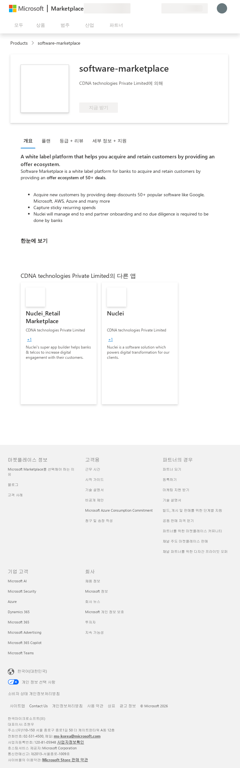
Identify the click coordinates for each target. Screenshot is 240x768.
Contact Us (38, 705)
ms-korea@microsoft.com (77, 735)
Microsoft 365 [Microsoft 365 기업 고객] (18, 622)
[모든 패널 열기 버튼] (17, 25)
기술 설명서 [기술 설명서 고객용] (94, 489)
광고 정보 (128, 705)
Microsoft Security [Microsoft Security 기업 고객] (22, 591)
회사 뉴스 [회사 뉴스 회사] (92, 601)
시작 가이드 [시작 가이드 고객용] (94, 479)
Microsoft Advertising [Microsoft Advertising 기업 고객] (24, 632)
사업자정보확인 (70, 742)
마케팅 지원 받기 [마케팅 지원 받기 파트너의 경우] (176, 489)
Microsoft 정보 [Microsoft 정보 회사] (96, 591)
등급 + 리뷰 (71, 140)
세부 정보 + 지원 (109, 140)
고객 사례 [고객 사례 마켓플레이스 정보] (15, 494)
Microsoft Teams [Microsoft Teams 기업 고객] (21, 652)
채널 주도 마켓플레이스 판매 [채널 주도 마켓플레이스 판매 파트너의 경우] (185, 541)
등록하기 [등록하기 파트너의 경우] (170, 479)
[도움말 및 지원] (140, 8)
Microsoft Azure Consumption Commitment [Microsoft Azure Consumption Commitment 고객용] (119, 510)
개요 (28, 140)
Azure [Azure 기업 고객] (12, 601)
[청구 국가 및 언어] (184, 8)
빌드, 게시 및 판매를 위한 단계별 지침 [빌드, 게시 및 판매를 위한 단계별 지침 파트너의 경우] (192, 510)
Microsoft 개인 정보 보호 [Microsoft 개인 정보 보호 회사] (104, 611)
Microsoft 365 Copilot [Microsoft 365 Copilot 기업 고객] (25, 642)
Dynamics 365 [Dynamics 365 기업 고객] (19, 611)
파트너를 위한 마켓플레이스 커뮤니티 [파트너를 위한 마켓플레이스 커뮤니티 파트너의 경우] (192, 530)
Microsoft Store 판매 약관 (65, 759)
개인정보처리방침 (67, 705)
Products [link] (19, 43)
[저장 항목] (148, 8)
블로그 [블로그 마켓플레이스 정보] (13, 484)
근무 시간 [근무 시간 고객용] (92, 469)
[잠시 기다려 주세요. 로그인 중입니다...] (222, 8)
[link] (59, 343)
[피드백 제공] (133, 8)
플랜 (46, 140)
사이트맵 (17, 705)
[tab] (30, 140)
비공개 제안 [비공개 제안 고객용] (94, 500)
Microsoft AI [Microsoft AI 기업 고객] (17, 580)
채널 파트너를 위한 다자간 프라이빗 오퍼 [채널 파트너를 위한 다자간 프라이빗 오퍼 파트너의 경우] (195, 551)
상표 (111, 705)
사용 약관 (95, 705)
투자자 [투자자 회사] (90, 622)
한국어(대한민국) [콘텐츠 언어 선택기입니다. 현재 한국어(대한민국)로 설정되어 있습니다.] (32, 671)
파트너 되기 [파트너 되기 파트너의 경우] (172, 469)
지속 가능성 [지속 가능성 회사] (94, 632)
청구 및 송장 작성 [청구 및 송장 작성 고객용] (99, 520)
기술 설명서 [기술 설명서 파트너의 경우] (172, 500)
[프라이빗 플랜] (156, 8)
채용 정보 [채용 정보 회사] (92, 580)
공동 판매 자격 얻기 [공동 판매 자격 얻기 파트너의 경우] (178, 520)
